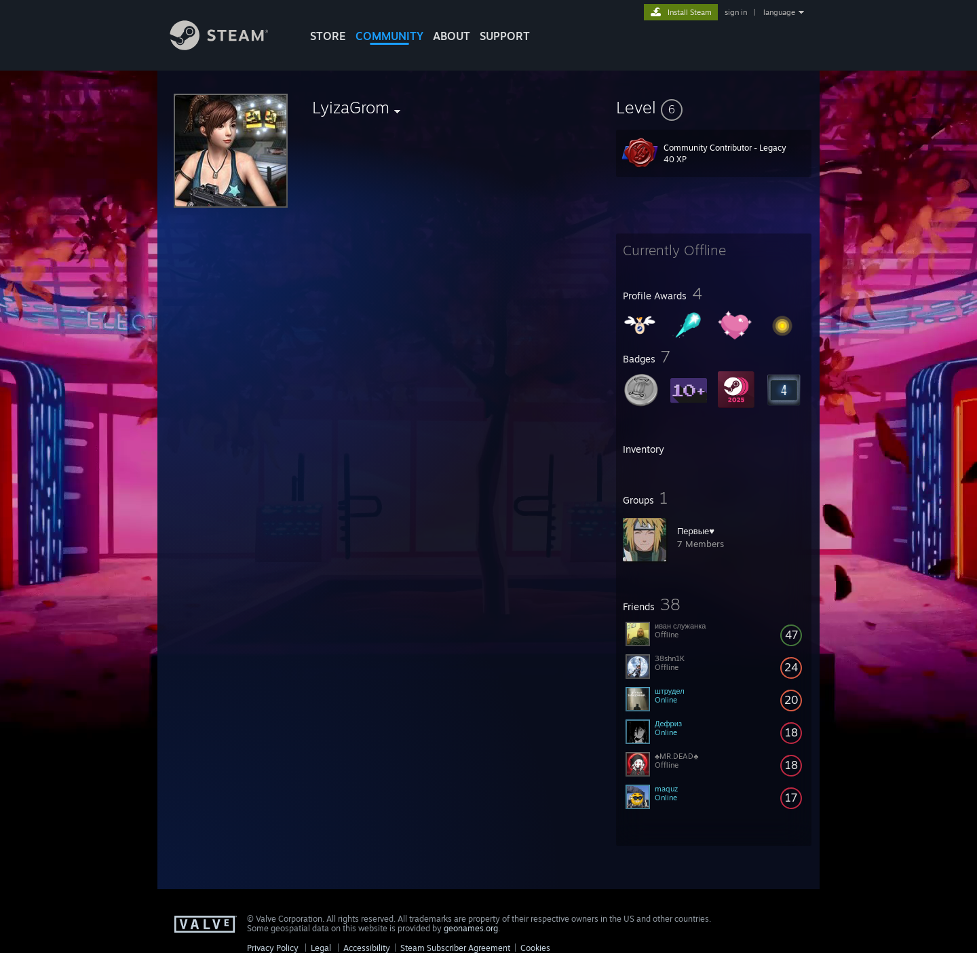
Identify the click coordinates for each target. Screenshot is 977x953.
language (779, 12)
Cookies (535, 948)
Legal (321, 948)
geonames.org (471, 928)
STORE (328, 36)
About (451, 36)
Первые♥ (695, 530)
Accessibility (366, 948)
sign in (736, 12)
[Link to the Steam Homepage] (229, 46)
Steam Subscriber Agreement (455, 948)
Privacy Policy (273, 948)
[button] (713, 107)
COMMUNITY (389, 36)
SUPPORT (505, 36)
